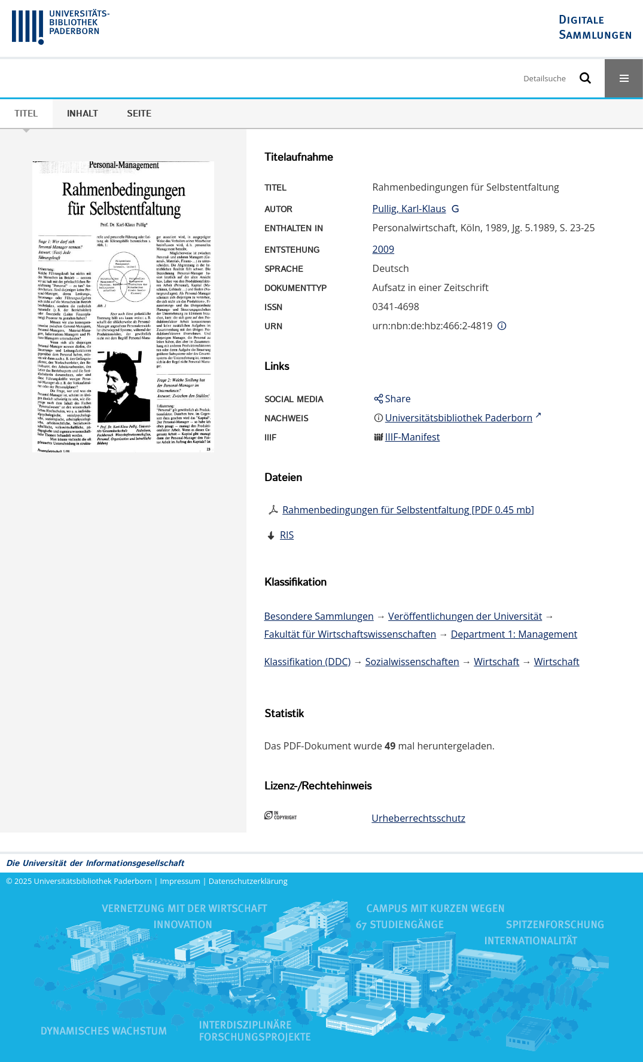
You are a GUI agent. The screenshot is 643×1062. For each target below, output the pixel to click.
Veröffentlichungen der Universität (465, 616)
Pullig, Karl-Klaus (409, 208)
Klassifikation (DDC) (307, 661)
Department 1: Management (514, 634)
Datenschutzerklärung (248, 881)
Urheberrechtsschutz (418, 818)
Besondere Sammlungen (319, 616)
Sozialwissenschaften (412, 661)
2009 (384, 249)
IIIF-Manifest (412, 436)
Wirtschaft (496, 661)
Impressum (180, 881)
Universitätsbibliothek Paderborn (93, 881)
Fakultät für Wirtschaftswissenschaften (350, 634)
